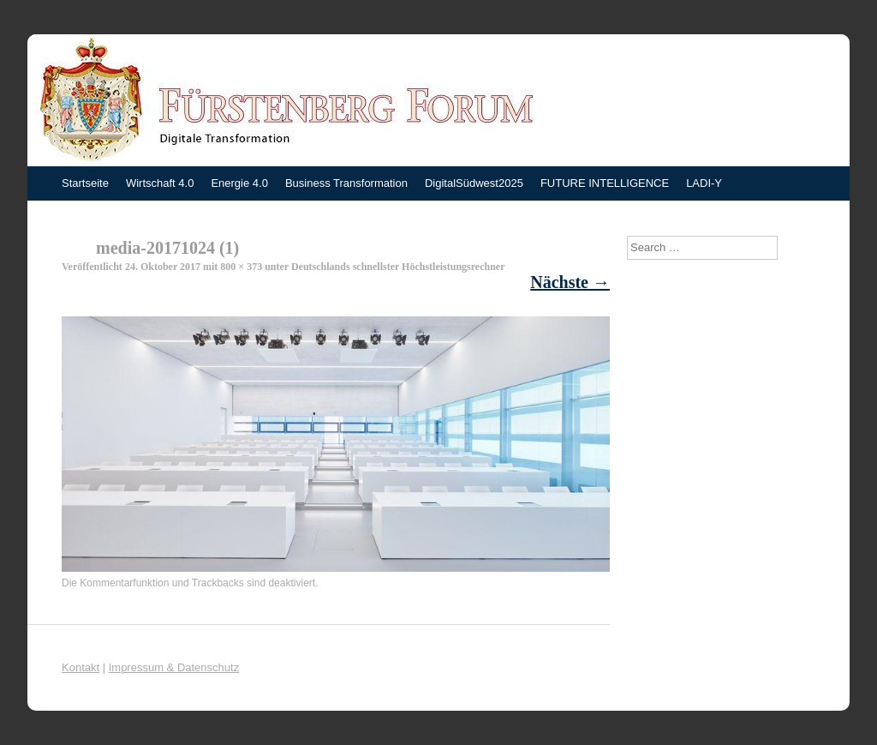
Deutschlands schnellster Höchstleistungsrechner (398, 267)
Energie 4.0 (239, 183)
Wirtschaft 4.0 (160, 183)
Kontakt (80, 667)
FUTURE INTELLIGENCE (604, 183)
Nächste (570, 282)
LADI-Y (704, 183)
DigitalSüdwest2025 (474, 183)
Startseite (85, 183)
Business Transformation (346, 183)
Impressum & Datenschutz (174, 667)
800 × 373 (241, 267)
